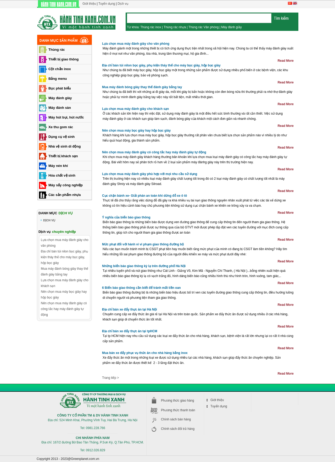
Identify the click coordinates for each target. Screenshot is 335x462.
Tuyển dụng (106, 3)
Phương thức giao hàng (177, 400)
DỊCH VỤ (49, 220)
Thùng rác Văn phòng (203, 27)
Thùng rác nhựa (175, 27)
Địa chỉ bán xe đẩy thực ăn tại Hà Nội (129, 309)
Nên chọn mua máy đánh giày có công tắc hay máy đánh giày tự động (154, 152)
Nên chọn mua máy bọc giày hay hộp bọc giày (136, 130)
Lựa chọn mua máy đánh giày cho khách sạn (135, 109)
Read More (286, 61)
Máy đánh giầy (231, 27)
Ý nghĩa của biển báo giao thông (126, 217)
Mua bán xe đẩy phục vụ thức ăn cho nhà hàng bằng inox (145, 353)
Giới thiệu (89, 3)
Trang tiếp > (110, 378)
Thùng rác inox (150, 27)
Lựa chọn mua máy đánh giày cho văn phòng (135, 44)
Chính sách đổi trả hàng (177, 429)
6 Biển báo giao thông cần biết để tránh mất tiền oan (141, 288)
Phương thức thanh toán (178, 410)
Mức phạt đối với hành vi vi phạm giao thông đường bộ (143, 244)
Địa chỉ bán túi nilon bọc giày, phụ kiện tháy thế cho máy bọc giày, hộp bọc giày (161, 65)
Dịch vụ (123, 3)
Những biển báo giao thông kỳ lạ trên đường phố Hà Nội (144, 266)
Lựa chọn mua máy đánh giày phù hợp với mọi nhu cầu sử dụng (149, 174)
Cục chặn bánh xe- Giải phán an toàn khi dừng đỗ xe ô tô (144, 196)
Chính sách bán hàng (176, 419)
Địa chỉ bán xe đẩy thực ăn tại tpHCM (129, 331)
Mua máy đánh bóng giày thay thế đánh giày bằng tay (142, 87)
